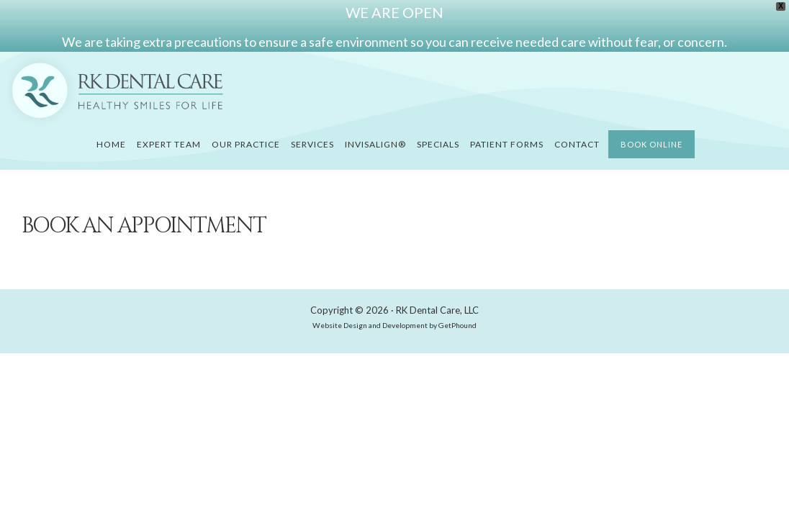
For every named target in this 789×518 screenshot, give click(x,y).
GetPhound (457, 325)
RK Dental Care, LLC (437, 310)
